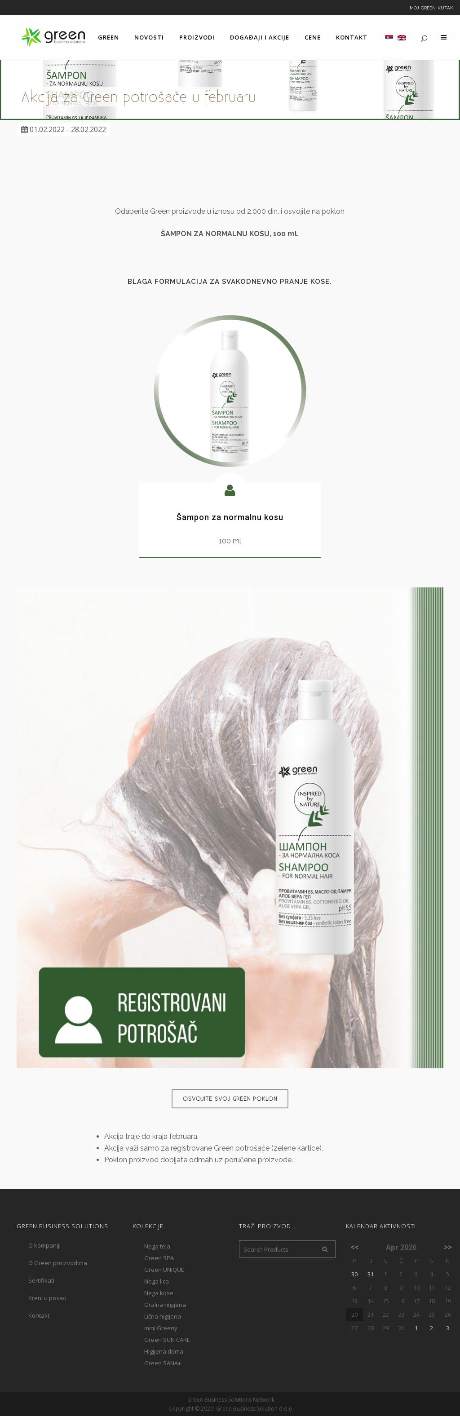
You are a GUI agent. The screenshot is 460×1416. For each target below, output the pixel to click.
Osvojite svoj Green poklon (230, 1098)
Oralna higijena (165, 1305)
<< (354, 1247)
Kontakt (38, 1315)
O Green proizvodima (57, 1263)
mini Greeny (160, 1328)
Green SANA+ (162, 1363)
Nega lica (156, 1281)
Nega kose (158, 1293)
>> (448, 1247)
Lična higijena (162, 1316)
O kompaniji (44, 1245)
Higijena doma (163, 1351)
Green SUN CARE (167, 1340)
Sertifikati (41, 1280)
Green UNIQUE (164, 1270)
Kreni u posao (47, 1298)
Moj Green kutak (431, 7)
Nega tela (157, 1246)
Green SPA (159, 1258)
